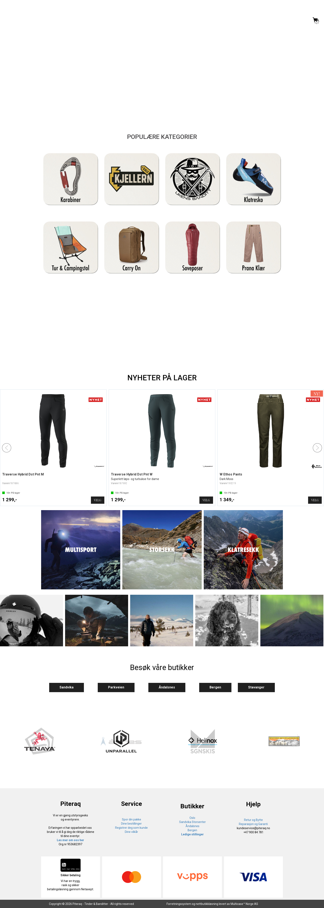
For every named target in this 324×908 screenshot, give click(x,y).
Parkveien (116, 687)
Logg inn (298, 20)
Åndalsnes (167, 687)
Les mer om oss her (70, 840)
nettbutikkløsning (207, 904)
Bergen (215, 687)
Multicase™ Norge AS (244, 904)
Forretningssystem (179, 904)
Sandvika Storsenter (192, 822)
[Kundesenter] (281, 20)
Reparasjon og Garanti (253, 824)
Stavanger (256, 687)
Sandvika (67, 687)
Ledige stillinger (192, 834)
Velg (97, 500)
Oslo (192, 817)
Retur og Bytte (253, 820)
